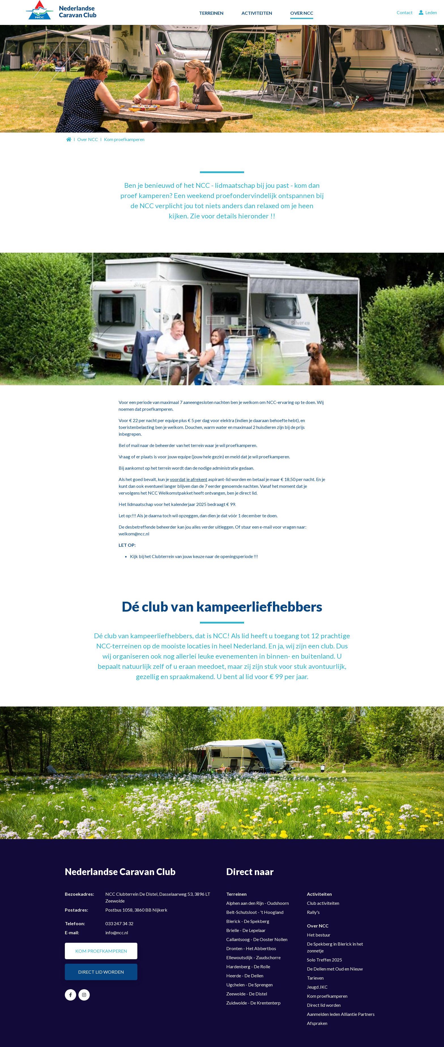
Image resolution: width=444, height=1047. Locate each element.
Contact (405, 12)
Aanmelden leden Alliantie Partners (341, 1014)
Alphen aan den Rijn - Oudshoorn (257, 903)
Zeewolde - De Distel (246, 993)
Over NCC (87, 139)
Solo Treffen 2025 (324, 959)
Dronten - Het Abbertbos (251, 948)
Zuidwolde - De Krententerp (253, 1002)
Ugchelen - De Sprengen (249, 984)
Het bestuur (318, 934)
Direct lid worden (101, 971)
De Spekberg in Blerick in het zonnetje (335, 947)
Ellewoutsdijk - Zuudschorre (253, 957)
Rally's (313, 912)
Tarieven (315, 977)
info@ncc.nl (116, 932)
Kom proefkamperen (101, 951)
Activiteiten (319, 894)
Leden (428, 12)
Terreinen (236, 894)
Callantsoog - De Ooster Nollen (256, 939)
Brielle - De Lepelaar (246, 930)
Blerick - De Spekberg (247, 921)
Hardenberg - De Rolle (248, 966)
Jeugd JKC (317, 986)
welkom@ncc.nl (134, 533)
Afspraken (317, 1023)
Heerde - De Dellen (244, 975)
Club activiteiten (323, 903)
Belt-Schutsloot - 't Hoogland (254, 912)
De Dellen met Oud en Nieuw (335, 968)
